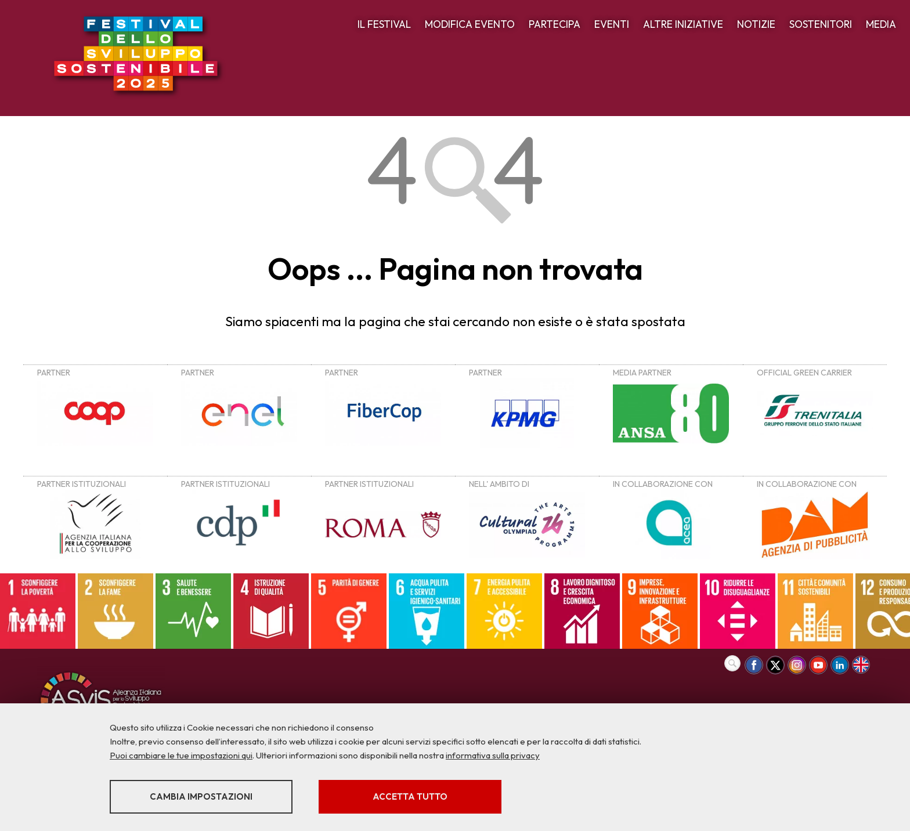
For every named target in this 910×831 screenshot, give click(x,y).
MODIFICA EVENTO (470, 24)
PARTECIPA (554, 24)
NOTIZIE (756, 24)
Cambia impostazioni (201, 796)
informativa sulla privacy (493, 755)
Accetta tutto (410, 796)
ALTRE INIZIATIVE (683, 24)
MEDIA (881, 24)
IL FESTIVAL (384, 24)
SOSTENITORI (820, 24)
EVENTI (611, 24)
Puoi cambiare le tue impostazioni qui (181, 755)
